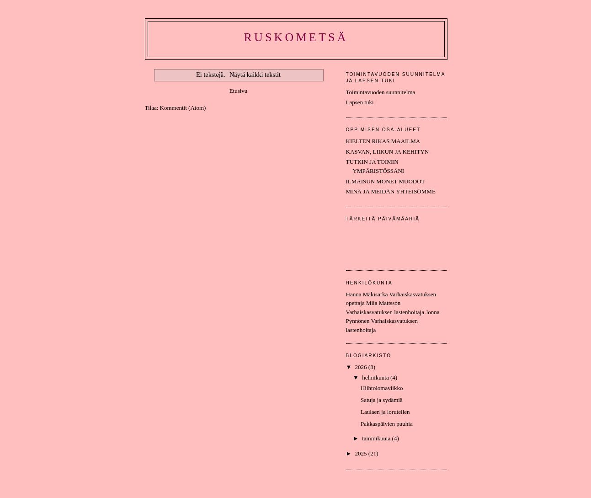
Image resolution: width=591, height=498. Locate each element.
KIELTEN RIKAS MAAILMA (383, 141)
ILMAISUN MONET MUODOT (385, 181)
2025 (361, 453)
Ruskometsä (296, 37)
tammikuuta (377, 438)
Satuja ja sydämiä (382, 399)
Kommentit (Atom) (183, 107)
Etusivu (238, 90)
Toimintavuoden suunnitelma (380, 92)
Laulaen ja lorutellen (385, 411)
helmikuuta (376, 377)
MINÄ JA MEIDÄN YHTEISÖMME (391, 191)
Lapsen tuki (360, 102)
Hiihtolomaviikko (382, 388)
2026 (361, 367)
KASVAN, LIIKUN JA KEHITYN (387, 151)
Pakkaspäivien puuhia (387, 423)
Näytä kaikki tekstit (255, 74)
